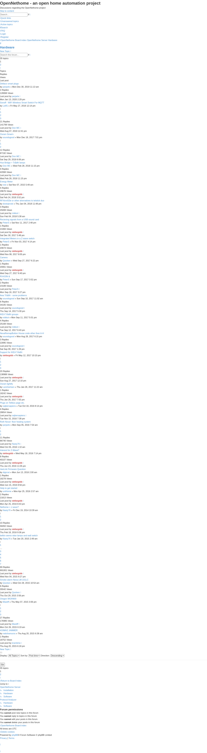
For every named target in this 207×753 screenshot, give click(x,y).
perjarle (6, 87)
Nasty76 (16, 444)
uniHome (7, 491)
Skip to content (7, 11)
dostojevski (8, 204)
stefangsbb (17, 194)
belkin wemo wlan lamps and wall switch (19, 535)
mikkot (15, 213)
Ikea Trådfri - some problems (13, 295)
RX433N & (5, 276)
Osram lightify (6, 384)
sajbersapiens (9, 406)
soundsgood (8, 137)
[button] (0, 68)
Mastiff (6, 602)
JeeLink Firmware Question (13, 469)
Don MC (16, 128)
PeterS (6, 223)
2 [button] (0, 65)
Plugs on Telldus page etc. (12, 403)
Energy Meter (6, 182)
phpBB (15, 735)
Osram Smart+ (7, 134)
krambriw (16, 643)
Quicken (7, 261)
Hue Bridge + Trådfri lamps (12, 163)
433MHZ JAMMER (9, 630)
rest (4, 185)
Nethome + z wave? (9, 507)
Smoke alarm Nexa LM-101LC (14, 580)
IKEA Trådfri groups (9, 314)
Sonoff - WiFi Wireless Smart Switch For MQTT (22, 103)
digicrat (6, 472)
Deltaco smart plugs (9, 84)
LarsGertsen (8, 387)
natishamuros (9, 633)
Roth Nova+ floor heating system (15, 422)
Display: (10, 656)
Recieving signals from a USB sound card (19, 219)
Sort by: (30, 656)
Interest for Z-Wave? (9, 450)
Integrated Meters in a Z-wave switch (17, 238)
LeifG (5, 106)
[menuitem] (9, 21)
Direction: (52, 656)
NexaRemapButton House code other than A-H (22, 333)
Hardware (7, 47)
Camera (4, 257)
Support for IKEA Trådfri (11, 352)
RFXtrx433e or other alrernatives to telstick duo (22, 200)
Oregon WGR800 (8, 599)
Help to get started (8, 488)
